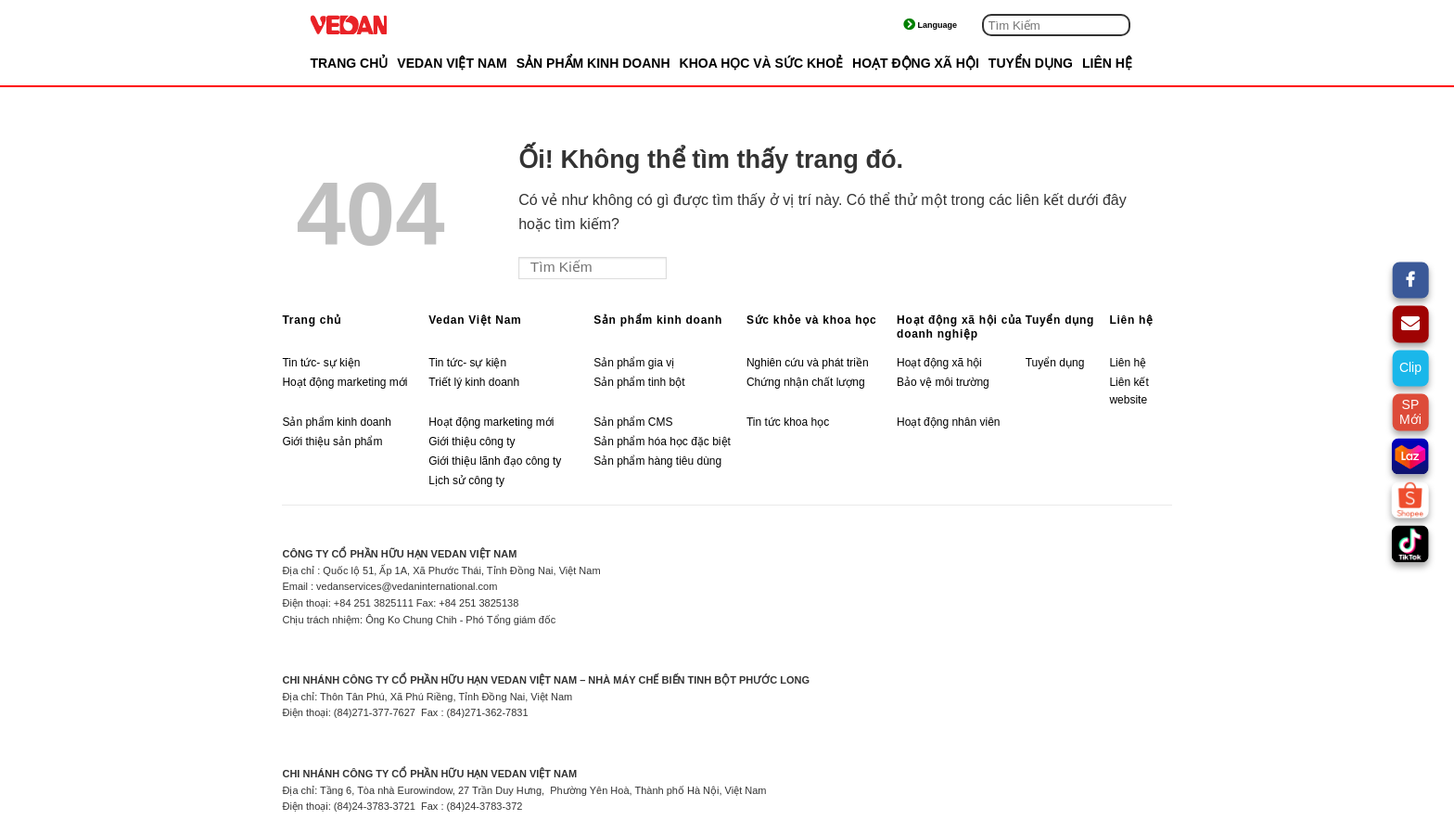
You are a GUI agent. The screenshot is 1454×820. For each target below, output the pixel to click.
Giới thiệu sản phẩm (332, 441)
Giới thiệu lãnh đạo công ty (494, 461)
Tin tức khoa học (787, 422)
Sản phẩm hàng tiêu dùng (657, 461)
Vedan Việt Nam (474, 320)
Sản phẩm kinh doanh (657, 320)
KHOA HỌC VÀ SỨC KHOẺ (762, 63)
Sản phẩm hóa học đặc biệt (662, 441)
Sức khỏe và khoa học (811, 320)
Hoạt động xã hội (939, 362)
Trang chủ (349, 63)
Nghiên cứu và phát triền (809, 362)
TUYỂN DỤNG (1030, 63)
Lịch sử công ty (466, 480)
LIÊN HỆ (1107, 63)
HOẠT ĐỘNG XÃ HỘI (915, 63)
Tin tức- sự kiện (321, 362)
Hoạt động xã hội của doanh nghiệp (959, 327)
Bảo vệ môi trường (943, 382)
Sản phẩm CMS (632, 422)
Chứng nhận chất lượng (805, 382)
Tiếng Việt (946, 25)
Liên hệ (1131, 320)
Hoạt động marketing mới (344, 382)
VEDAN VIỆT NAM (451, 63)
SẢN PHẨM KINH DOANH (593, 63)
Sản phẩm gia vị (633, 362)
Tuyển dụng (1060, 320)
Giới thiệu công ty (471, 441)
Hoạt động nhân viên (948, 422)
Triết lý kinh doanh (473, 382)
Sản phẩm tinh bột (638, 382)
